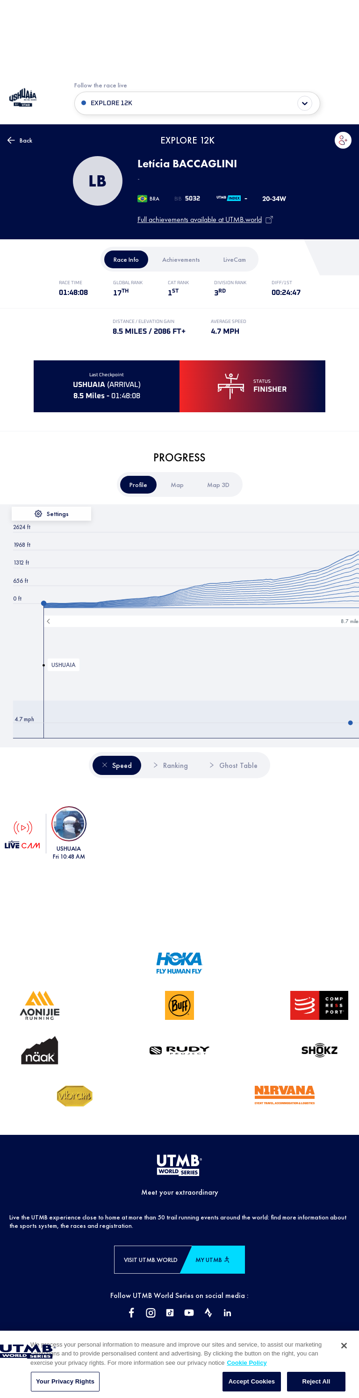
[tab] (126, 259)
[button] (343, 140)
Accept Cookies (252, 1386)
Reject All (316, 1386)
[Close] (344, 1350)
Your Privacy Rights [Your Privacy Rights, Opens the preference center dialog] (65, 1386)
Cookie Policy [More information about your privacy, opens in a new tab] (246, 1367)
